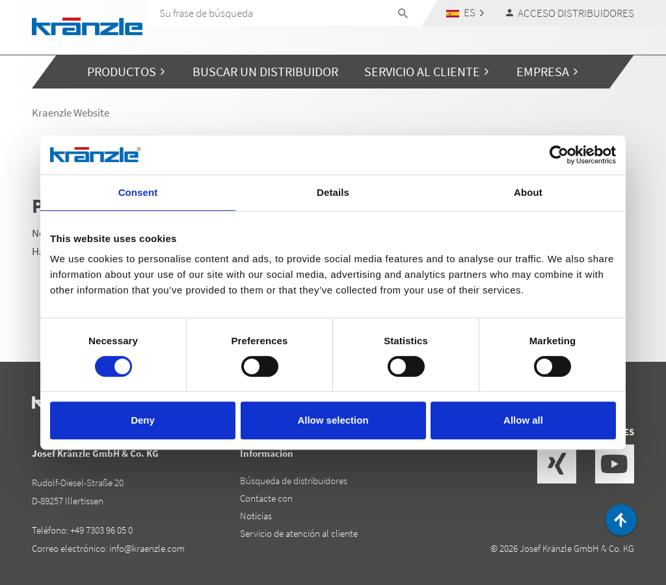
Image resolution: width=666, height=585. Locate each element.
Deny (143, 420)
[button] (465, 12)
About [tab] (528, 192)
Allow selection (332, 420)
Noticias (256, 516)
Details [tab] (333, 192)
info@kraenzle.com (147, 548)
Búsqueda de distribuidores (293, 480)
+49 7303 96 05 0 (101, 530)
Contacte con (266, 498)
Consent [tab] (138, 192)
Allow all (523, 420)
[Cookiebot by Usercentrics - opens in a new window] (559, 155)
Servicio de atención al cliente (299, 533)
